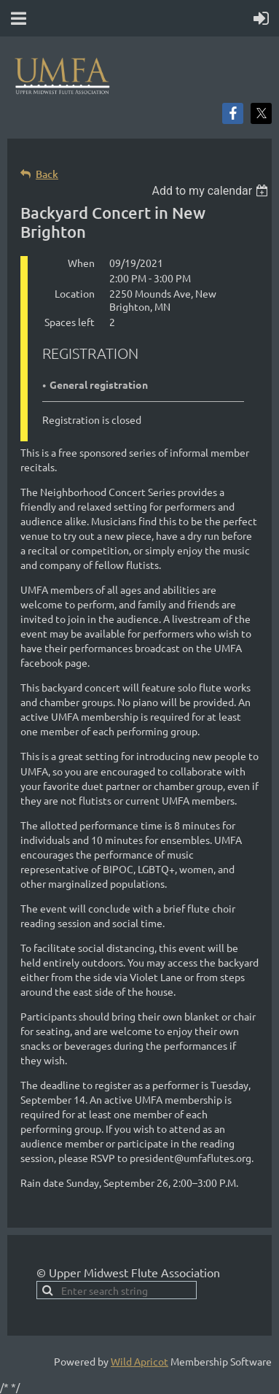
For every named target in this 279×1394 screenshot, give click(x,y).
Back (47, 174)
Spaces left (69, 321)
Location (75, 293)
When (81, 262)
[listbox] (212, 191)
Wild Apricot (139, 1361)
